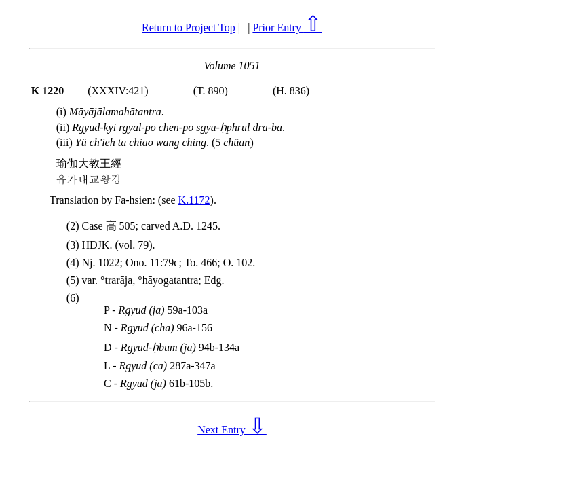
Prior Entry (287, 27)
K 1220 (47, 90)
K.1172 (194, 200)
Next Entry (232, 429)
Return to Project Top (188, 27)
